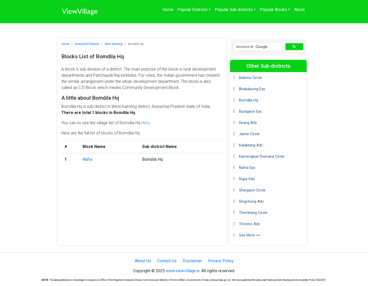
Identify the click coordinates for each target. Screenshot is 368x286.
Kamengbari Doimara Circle (261, 156)
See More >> (249, 235)
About (299, 9)
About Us (143, 260)
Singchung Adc (251, 201)
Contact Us (167, 260)
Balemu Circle (250, 77)
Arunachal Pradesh (87, 44)
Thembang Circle (253, 212)
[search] (257, 47)
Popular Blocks (273, 9)
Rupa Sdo (247, 179)
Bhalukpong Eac (252, 89)
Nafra (87, 159)
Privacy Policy (221, 260)
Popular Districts (192, 9)
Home (168, 9)
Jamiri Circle (249, 134)
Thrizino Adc (249, 224)
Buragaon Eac (250, 111)
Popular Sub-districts (234, 9)
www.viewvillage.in (183, 270)
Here (145, 122)
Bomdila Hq (248, 100)
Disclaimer (192, 260)
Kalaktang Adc (251, 145)
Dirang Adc (248, 122)
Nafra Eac (247, 167)
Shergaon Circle (252, 190)
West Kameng (114, 44)
